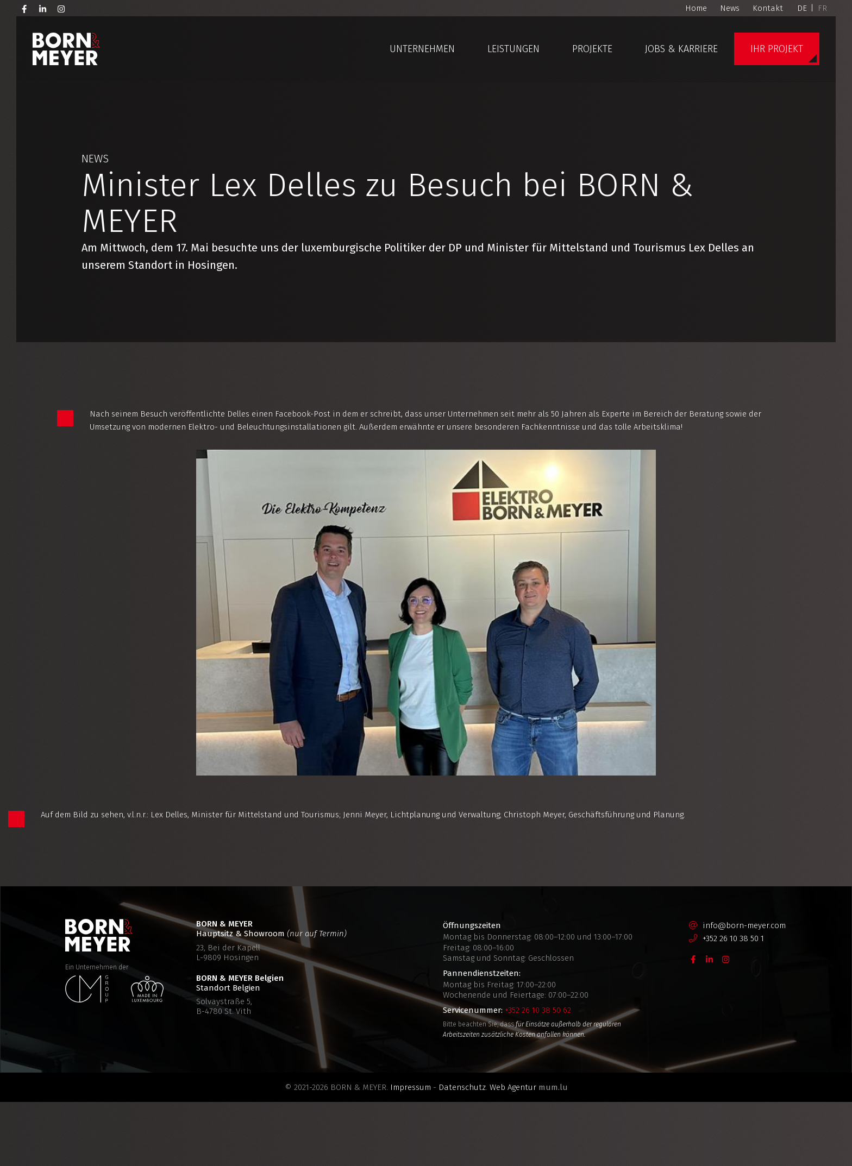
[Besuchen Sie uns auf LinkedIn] (43, 8)
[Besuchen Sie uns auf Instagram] (61, 8)
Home (696, 8)
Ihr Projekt (776, 49)
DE (802, 8)
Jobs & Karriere (681, 49)
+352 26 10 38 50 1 (733, 1002)
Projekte (592, 49)
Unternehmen (422, 49)
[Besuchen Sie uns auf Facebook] (24, 8)
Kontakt (768, 8)
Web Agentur (513, 1151)
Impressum (410, 1151)
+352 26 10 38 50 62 (538, 1074)
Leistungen (513, 49)
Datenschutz (462, 1151)
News (730, 8)
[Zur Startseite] (66, 49)
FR (822, 8)
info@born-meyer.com (744, 989)
